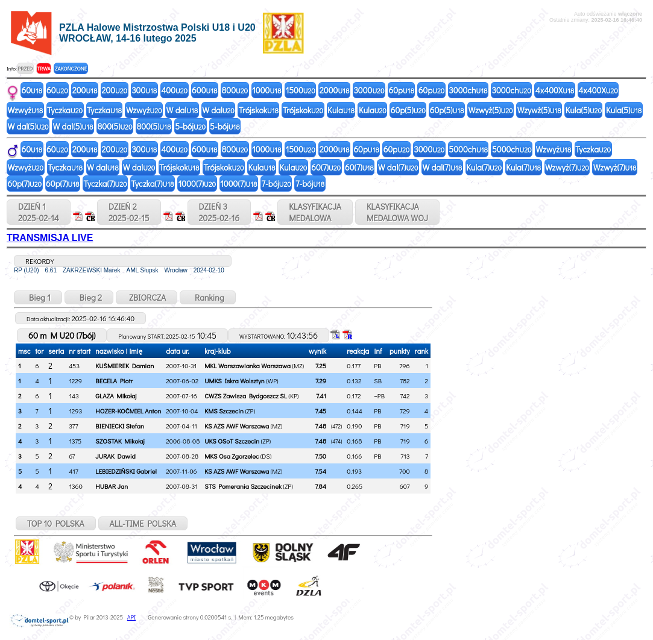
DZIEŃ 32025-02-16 (219, 212)
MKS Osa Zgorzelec (231, 455)
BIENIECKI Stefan (119, 425)
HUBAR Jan (111, 486)
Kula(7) (484, 167)
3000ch (468, 90)
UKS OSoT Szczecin (231, 440)
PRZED (25, 68)
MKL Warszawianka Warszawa (247, 365)
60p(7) (25, 183)
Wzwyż (25, 110)
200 (85, 90)
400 (174, 90)
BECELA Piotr (114, 380)
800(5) (115, 126)
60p (401, 90)
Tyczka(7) (105, 183)
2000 (335, 90)
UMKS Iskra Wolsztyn (234, 380)
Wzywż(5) (539, 110)
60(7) (326, 167)
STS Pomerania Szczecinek (243, 486)
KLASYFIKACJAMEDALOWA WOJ (397, 212)
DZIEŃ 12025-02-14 (38, 212)
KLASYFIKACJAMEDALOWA (315, 212)
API (131, 617)
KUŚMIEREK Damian (124, 365)
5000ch (468, 149)
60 (32, 90)
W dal (182, 110)
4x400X (554, 90)
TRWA (44, 68)
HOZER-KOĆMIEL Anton (128, 410)
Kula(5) (584, 110)
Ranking (207, 297)
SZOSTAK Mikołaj (119, 440)
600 (204, 90)
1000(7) (197, 183)
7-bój (276, 183)
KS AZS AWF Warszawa (236, 425)
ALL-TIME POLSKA (143, 523)
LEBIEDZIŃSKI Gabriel (126, 470)
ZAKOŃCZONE (71, 68)
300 (144, 90)
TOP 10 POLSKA (55, 523)
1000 (266, 90)
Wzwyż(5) (490, 110)
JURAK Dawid (115, 455)
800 (235, 90)
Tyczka (65, 110)
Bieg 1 (38, 297)
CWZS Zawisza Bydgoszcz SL (245, 395)
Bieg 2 (89, 297)
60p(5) (408, 110)
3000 (368, 90)
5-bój (190, 126)
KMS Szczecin (224, 410)
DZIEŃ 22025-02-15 (129, 212)
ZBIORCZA (146, 297)
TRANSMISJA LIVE (50, 238)
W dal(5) (28, 126)
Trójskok (259, 110)
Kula (341, 110)
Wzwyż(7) (567, 167)
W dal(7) (398, 167)
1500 (300, 90)
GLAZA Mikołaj (115, 395)
